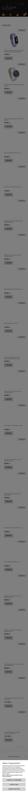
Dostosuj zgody (14, 784)
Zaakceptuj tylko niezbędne (14, 780)
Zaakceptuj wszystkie (14, 789)
